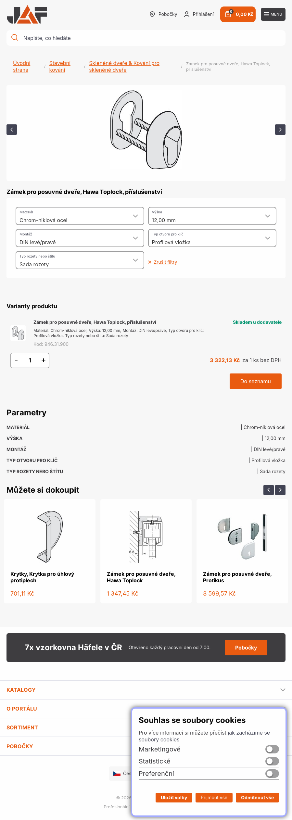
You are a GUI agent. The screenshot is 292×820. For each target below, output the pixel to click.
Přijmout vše (214, 797)
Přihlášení (199, 14)
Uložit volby (174, 797)
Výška (157, 212)
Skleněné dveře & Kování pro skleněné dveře (124, 66)
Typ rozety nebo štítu (37, 256)
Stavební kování (59, 66)
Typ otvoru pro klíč (168, 234)
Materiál (26, 212)
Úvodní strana (21, 66)
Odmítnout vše (257, 797)
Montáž (25, 234)
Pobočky (163, 14)
